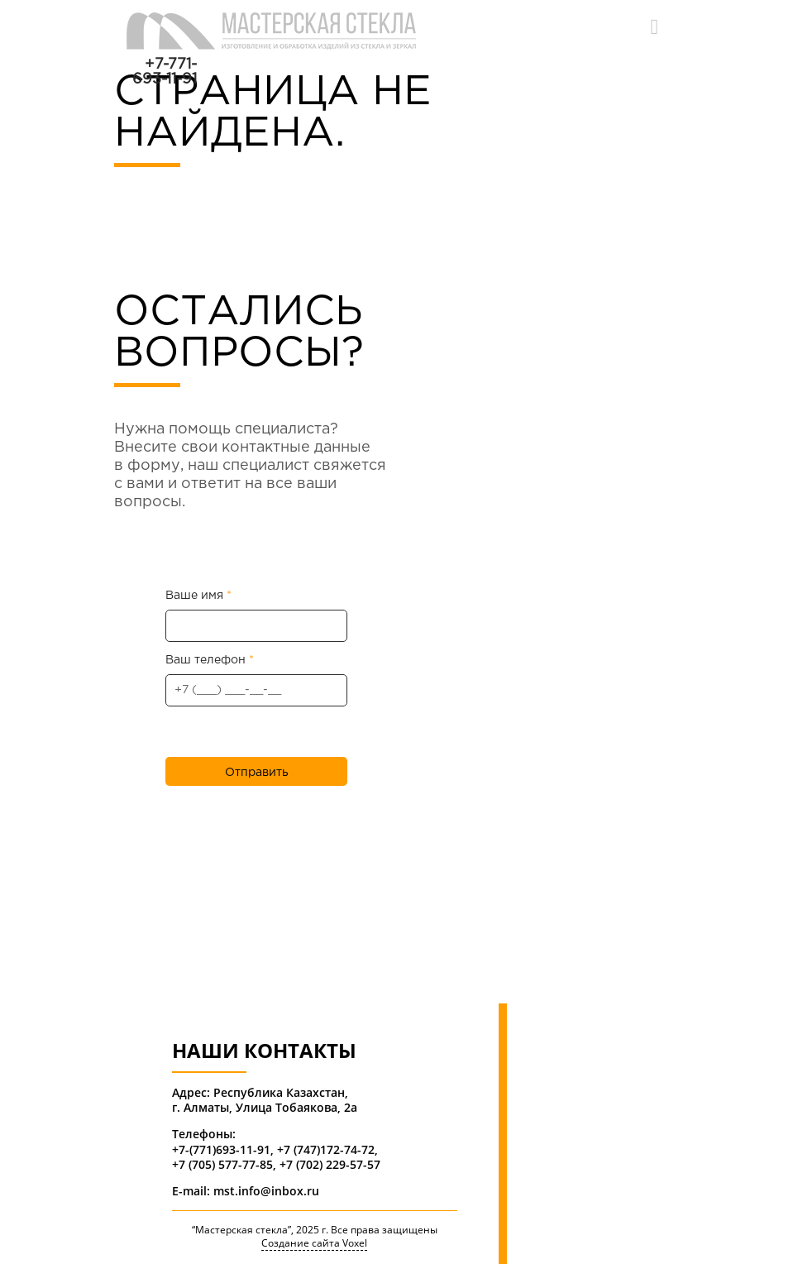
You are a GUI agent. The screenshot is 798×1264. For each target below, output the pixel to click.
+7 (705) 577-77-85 (222, 1164)
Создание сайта (300, 1243)
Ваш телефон (256, 680)
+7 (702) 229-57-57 (330, 1164)
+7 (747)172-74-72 (326, 1149)
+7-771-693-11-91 (164, 72)
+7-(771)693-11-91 (221, 1149)
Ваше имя (256, 616)
